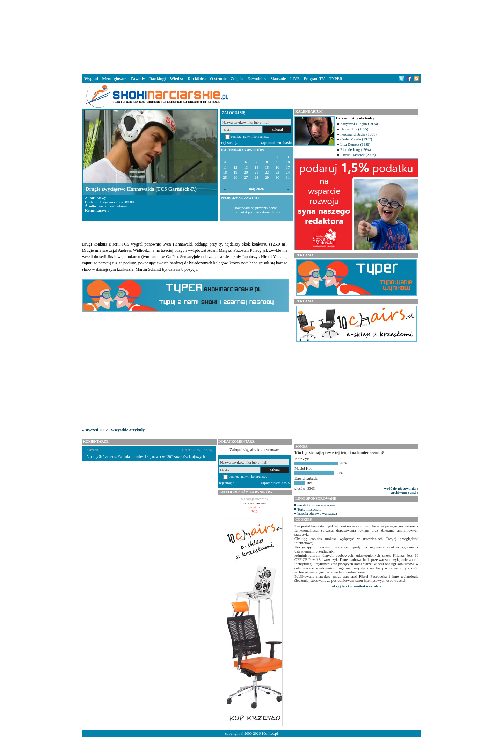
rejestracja (230, 142)
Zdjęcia (237, 78)
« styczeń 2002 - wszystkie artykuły (113, 429)
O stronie (218, 78)
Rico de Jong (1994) (355, 149)
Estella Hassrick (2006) (358, 155)
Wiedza (176, 78)
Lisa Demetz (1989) (355, 144)
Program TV (314, 78)
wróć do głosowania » (401, 488)
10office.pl (270, 733)
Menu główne (114, 78)
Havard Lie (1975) (354, 129)
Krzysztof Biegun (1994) (359, 124)
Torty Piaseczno (309, 509)
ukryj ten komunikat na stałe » (356, 586)
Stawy (101, 198)
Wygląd (91, 78)
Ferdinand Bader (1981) (358, 134)
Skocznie (278, 78)
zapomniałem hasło (276, 142)
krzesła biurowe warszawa (317, 513)
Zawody (138, 78)
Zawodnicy (257, 78)
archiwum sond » (404, 492)
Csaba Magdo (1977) (356, 139)
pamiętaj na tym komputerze (250, 136)
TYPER (335, 78)
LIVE (294, 78)
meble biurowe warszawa (316, 505)
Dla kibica (197, 78)
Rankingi (157, 78)
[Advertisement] (251, 36)
